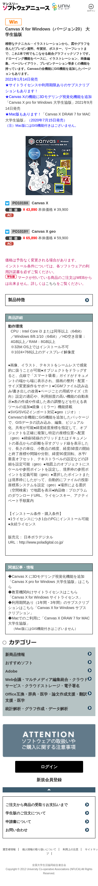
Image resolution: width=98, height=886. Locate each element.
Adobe (11, 671)
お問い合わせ (16, 830)
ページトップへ (49, 789)
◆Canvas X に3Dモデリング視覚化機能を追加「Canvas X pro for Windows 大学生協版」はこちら (48, 581)
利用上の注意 (70, 849)
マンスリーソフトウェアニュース (26, 6)
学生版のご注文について (25, 813)
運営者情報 (9, 849)
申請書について (18, 822)
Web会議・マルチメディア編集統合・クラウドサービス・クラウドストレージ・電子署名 (46, 682)
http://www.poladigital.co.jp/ (41, 542)
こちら (50, 283)
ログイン (91, 8)
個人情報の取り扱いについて (39, 849)
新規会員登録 (49, 780)
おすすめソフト (19, 663)
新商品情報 (15, 654)
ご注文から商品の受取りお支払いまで (36, 805)
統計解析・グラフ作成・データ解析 (36, 708)
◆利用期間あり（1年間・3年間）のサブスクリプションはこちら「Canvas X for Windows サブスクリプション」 (48, 607)
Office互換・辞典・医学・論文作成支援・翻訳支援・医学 (46, 697)
